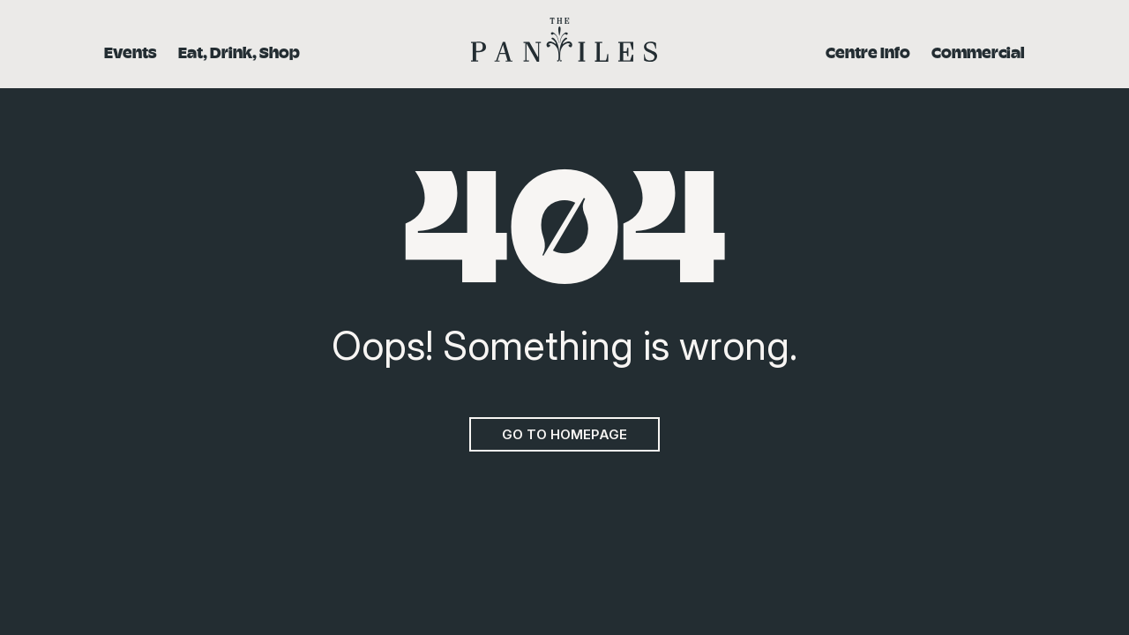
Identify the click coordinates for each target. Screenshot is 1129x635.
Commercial (978, 52)
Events (130, 52)
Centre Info (868, 52)
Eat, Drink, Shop (239, 52)
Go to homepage (564, 434)
